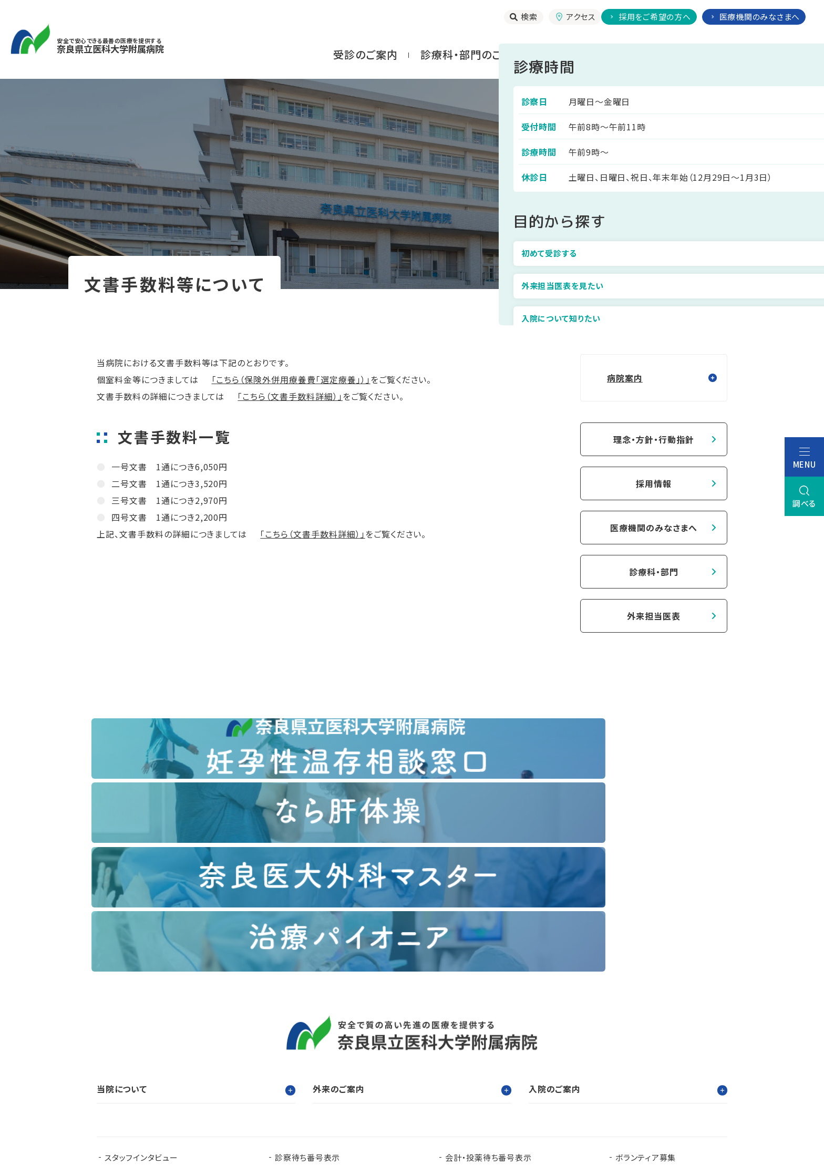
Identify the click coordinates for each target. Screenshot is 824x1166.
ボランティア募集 (645, 964)
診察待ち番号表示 (307, 964)
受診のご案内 (365, 54)
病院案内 (607, 304)
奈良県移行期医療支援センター (274, 1071)
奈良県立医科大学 (138, 1037)
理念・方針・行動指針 (653, 439)
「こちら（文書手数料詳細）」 (290, 396)
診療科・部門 (653, 571)
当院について (772, 54)
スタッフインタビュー (141, 964)
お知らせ (290, 981)
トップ (555, 304)
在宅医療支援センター (478, 1054)
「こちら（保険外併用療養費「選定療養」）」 (291, 379)
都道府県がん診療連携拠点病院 (660, 1037)
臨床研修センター (237, 1037)
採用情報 (654, 483)
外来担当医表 (654, 616)
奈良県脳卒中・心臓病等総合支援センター (646, 1054)
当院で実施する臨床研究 (149, 981)
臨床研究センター (393, 1037)
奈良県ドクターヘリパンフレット (329, 1054)
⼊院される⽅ (579, 54)
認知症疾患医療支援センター (511, 1037)
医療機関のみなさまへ (653, 527)
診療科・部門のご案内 (472, 54)
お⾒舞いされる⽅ (675, 54)
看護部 (315, 1037)
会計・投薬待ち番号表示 (488, 964)
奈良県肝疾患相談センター (153, 1071)
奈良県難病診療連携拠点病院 (163, 1054)
